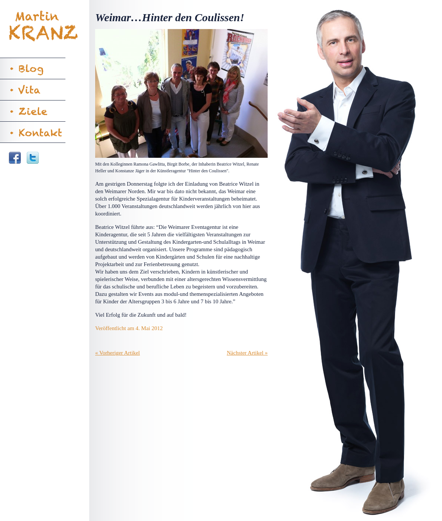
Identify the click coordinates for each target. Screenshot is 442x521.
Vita (32, 89)
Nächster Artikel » (247, 353)
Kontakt (32, 132)
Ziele (32, 110)
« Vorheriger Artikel (117, 353)
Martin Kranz (44, 26)
